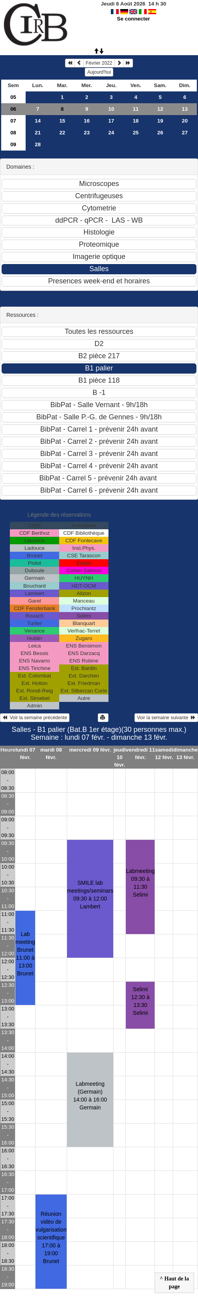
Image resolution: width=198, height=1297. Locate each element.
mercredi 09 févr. (90, 750)
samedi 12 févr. (164, 753)
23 (87, 133)
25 (136, 133)
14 (38, 121)
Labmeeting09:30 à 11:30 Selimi (140, 883)
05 (13, 97)
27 (185, 133)
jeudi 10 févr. (120, 757)
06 (13, 109)
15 (62, 121)
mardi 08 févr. (51, 753)
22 (62, 133)
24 (111, 133)
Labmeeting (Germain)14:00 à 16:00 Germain (90, 1096)
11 (136, 109)
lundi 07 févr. (25, 753)
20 (185, 121)
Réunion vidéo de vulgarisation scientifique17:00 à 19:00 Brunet (51, 1237)
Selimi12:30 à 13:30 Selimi (140, 1001)
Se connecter (133, 19)
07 (13, 121)
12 (160, 109)
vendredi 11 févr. (140, 753)
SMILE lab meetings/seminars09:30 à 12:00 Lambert (90, 895)
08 (13, 133)
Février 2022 (99, 63)
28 (38, 144)
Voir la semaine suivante (166, 717)
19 (160, 121)
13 (185, 109)
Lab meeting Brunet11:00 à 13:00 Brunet (25, 954)
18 (136, 121)
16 (87, 121)
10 (111, 109)
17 (111, 121)
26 (160, 133)
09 (13, 144)
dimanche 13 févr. (185, 753)
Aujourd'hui (99, 72)
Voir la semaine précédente (34, 717)
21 (38, 133)
